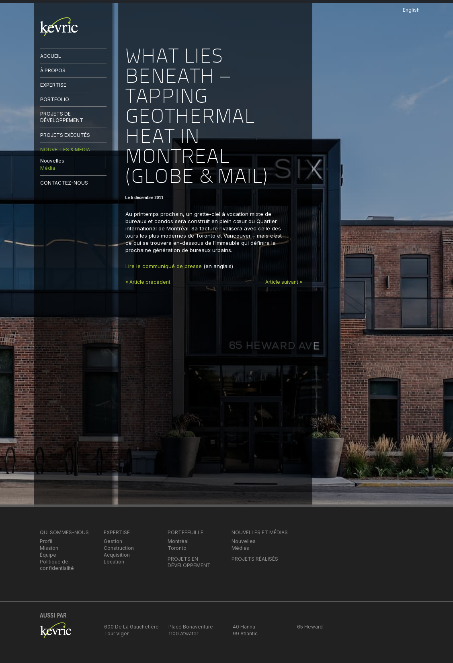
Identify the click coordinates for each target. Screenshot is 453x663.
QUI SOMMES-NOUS (64, 532)
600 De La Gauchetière (131, 627)
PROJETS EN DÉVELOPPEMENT (189, 562)
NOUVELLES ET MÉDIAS (260, 532)
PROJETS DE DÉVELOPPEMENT (61, 117)
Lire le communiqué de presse (163, 266)
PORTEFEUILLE (185, 532)
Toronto (177, 548)
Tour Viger (116, 633)
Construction (119, 548)
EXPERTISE (53, 85)
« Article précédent (147, 282)
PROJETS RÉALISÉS (255, 559)
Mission (49, 548)
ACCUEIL (50, 56)
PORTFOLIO (54, 99)
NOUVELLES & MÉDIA (65, 149)
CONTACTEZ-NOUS (64, 183)
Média (47, 168)
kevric (59, 26)
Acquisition (117, 555)
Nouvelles (52, 161)
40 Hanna (244, 627)
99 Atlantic (245, 633)
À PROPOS (53, 70)
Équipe (48, 555)
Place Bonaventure (190, 627)
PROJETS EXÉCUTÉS (65, 135)
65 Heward (310, 627)
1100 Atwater (183, 633)
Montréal (178, 541)
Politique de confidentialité (57, 565)
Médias (240, 548)
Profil (46, 541)
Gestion (113, 541)
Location (114, 562)
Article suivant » (283, 282)
